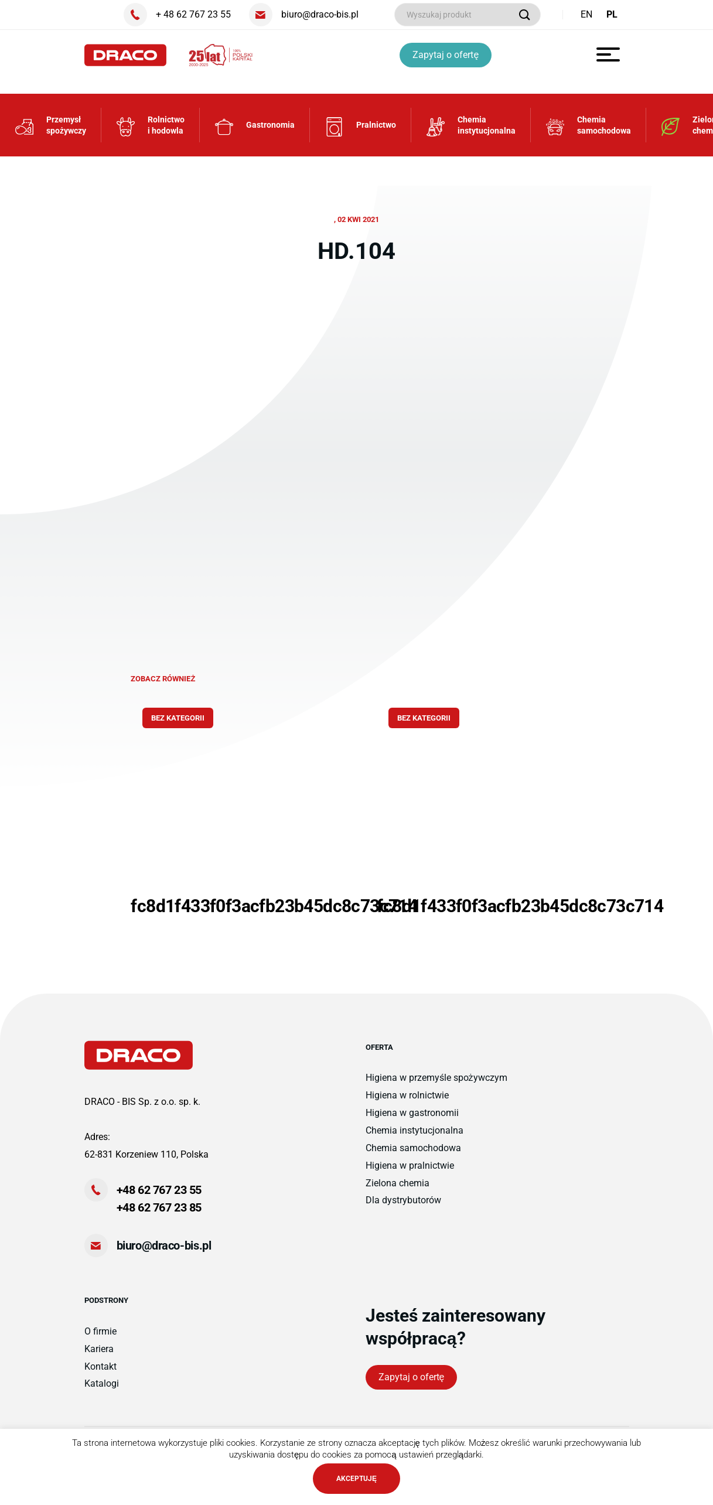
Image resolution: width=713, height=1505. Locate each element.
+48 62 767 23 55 (159, 1190)
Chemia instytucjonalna (414, 1130)
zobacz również (163, 678)
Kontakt (100, 1366)
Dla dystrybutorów (403, 1200)
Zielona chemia (397, 1183)
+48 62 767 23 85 (159, 1207)
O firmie (100, 1331)
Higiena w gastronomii (412, 1112)
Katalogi (101, 1383)
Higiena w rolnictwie (407, 1095)
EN (586, 14)
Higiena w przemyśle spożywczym (436, 1077)
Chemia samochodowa (413, 1148)
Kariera (99, 1348)
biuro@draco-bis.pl (164, 1245)
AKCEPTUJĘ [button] (356, 1479)
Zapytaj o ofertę (445, 54)
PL (612, 14)
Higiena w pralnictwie (410, 1165)
